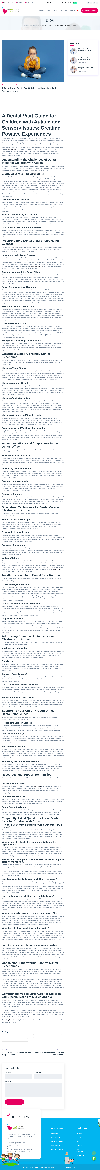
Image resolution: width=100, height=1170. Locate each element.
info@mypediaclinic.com (32, 2)
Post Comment (14, 1102)
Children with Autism (26, 1036)
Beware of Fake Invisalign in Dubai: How (86, 68)
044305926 (20, 2)
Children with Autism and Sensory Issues (48, 1036)
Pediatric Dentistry (57, 1137)
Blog (66, 10)
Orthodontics (55, 1145)
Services (48, 10)
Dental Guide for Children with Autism (15, 1039)
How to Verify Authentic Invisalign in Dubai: (85, 58)
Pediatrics (54, 1134)
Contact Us (72, 10)
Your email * (38, 1072)
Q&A (61, 10)
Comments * (8, 1081)
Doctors (55, 10)
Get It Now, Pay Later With (66, 2)
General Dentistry (57, 1149)
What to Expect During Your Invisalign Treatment (87, 49)
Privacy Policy (80, 1155)
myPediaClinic (12, 149)
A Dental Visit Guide (9, 1036)
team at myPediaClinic (36, 266)
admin (19, 84)
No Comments (29, 84)
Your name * (8, 1072)
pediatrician (56, 569)
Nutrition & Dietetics (57, 1141)
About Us (41, 10)
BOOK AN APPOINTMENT (89, 10)
